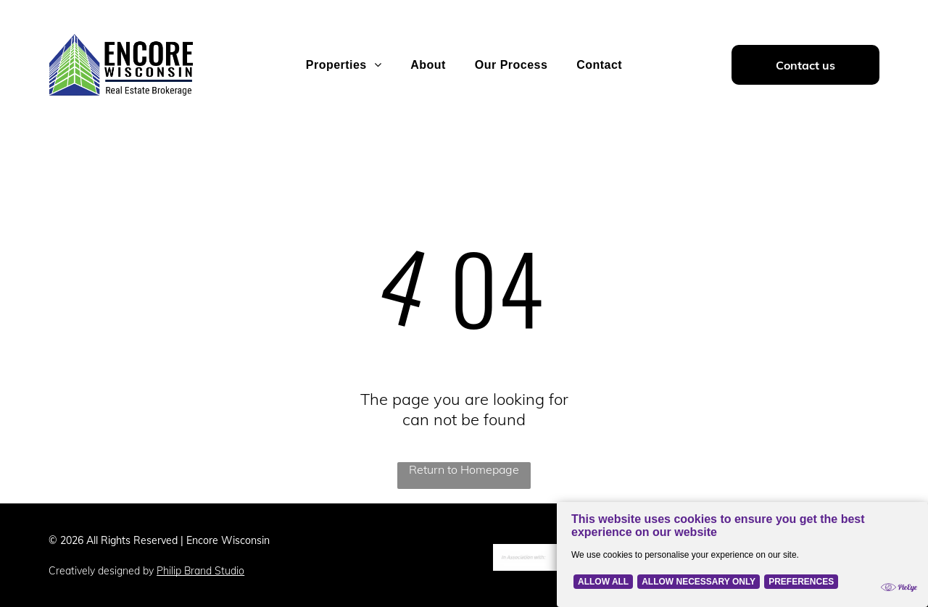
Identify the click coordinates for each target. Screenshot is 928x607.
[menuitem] (343, 65)
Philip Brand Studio (200, 570)
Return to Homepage (464, 469)
